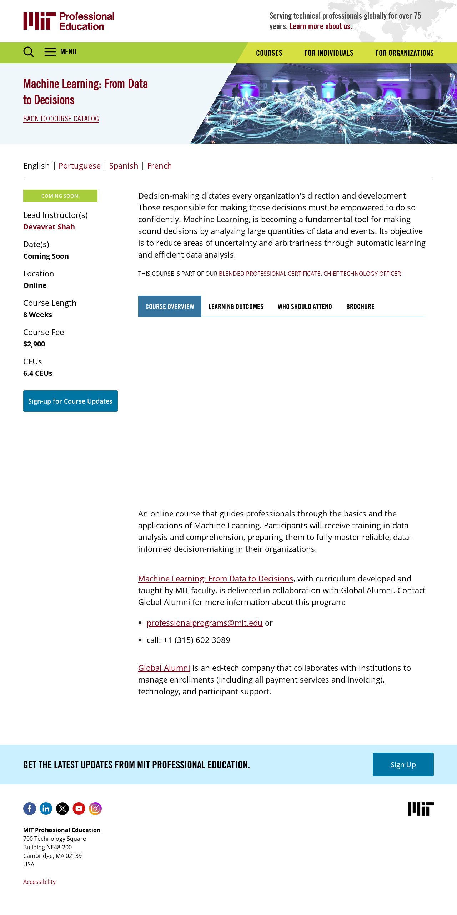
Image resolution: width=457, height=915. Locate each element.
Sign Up (403, 764)
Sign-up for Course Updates (70, 401)
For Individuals (328, 53)
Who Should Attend (305, 306)
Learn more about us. (321, 26)
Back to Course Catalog (61, 118)
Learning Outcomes (236, 306)
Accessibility (39, 882)
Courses (269, 53)
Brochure (360, 306)
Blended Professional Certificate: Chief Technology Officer (310, 274)
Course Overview (169, 306)
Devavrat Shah (49, 226)
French (159, 165)
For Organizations (404, 53)
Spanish (124, 165)
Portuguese (80, 165)
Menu (68, 51)
